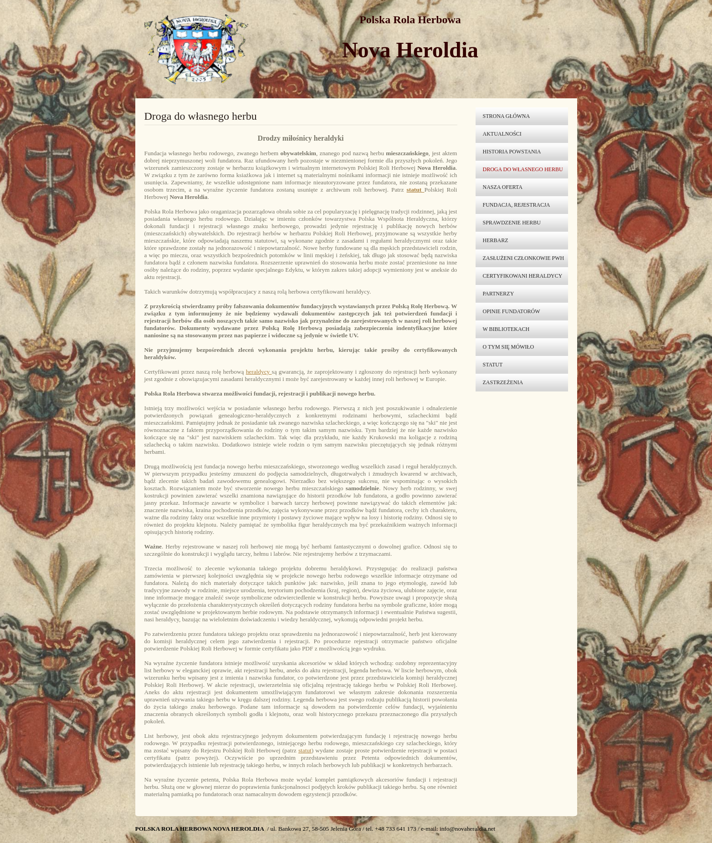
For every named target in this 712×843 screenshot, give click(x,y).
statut (305, 750)
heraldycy (259, 371)
